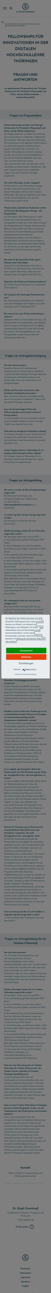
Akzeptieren (26, 650)
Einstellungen (26, 663)
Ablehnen (26, 656)
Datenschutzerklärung (29, 674)
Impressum (18, 674)
